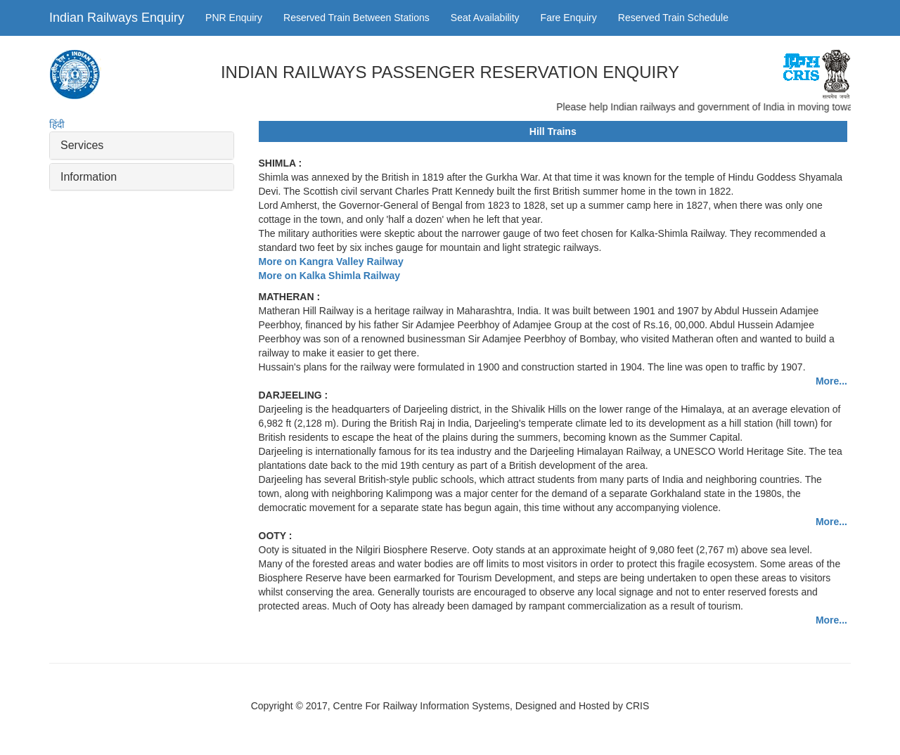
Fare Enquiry (569, 17)
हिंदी (57, 124)
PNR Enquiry (233, 17)
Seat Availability (485, 17)
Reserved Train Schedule (673, 17)
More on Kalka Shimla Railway (330, 275)
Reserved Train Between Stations (356, 17)
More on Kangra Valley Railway (331, 261)
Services (81, 145)
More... (831, 381)
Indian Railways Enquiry (116, 18)
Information (88, 177)
